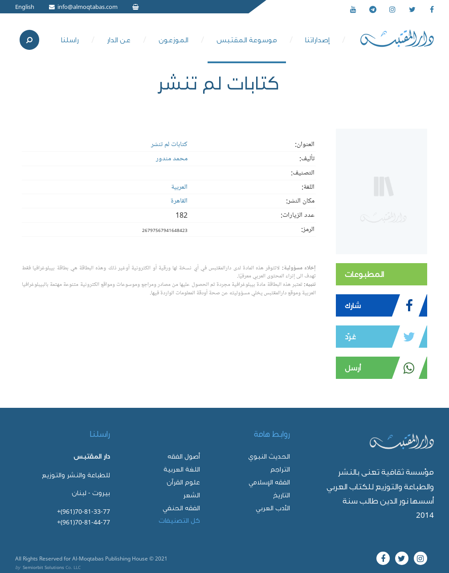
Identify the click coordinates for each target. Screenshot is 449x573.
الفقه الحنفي (181, 508)
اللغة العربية (181, 469)
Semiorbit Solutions (43, 567)
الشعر (191, 495)
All (18, 558)
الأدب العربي (273, 508)
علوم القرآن (183, 482)
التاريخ (281, 495)
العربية (179, 187)
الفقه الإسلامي (269, 482)
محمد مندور (172, 158)
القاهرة (179, 201)
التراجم (280, 469)
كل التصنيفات (179, 520)
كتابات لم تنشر (169, 144)
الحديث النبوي (269, 456)
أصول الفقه (183, 456)
